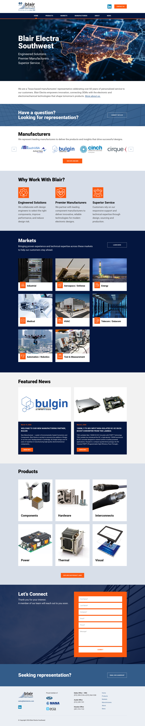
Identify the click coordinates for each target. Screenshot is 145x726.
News (109, 16)
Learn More (117, 245)
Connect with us (117, 115)
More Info (27, 449)
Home (36, 16)
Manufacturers (81, 16)
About (97, 16)
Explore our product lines (72, 575)
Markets (63, 16)
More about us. (93, 96)
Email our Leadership (117, 675)
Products (49, 16)
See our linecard (72, 161)
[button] (14, 149)
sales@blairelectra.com (26, 701)
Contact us (120, 6)
